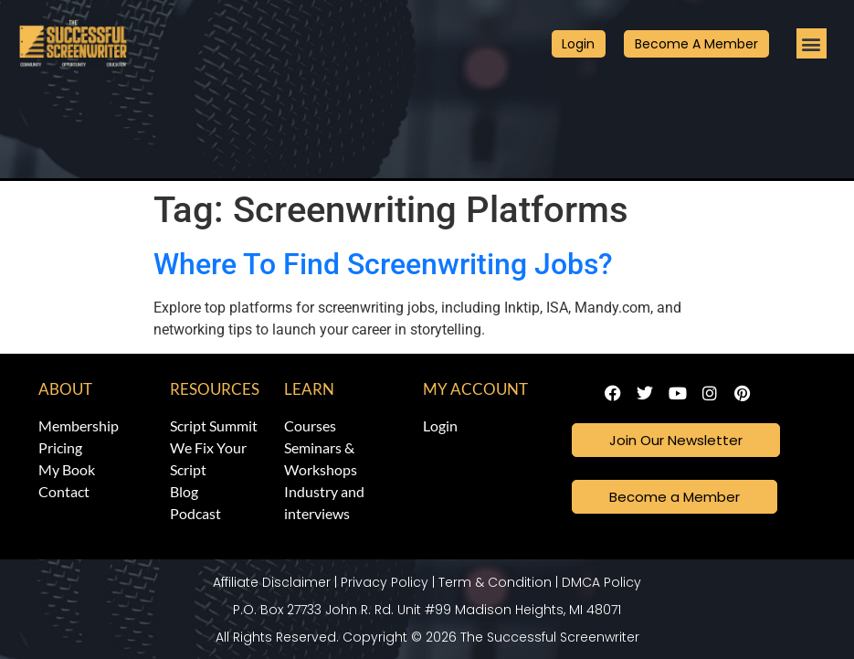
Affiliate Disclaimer (272, 581)
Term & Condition (495, 581)
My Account (475, 389)
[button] (811, 43)
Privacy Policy (384, 581)
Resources (214, 389)
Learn (309, 389)
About (65, 389)
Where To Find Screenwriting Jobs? (383, 264)
